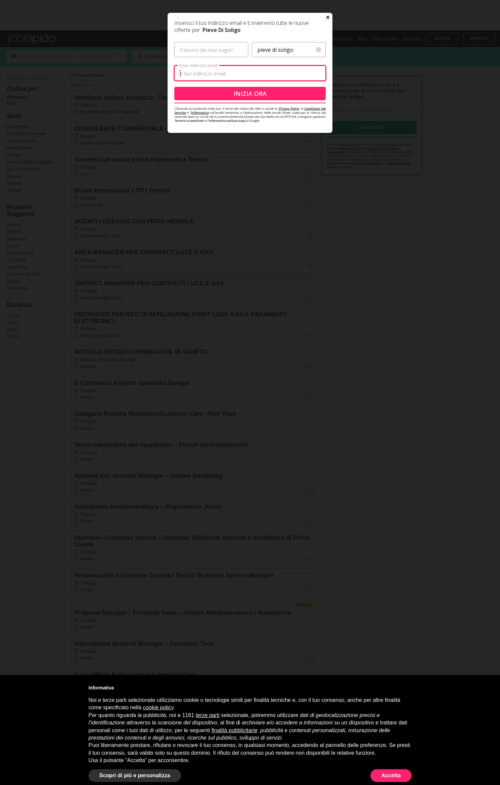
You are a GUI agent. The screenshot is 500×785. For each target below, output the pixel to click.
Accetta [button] (391, 775)
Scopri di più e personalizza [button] (134, 775)
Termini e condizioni (189, 185)
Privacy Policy (289, 173)
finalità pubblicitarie (234, 730)
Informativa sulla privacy (227, 185)
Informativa (200, 177)
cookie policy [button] (158, 707)
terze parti (207, 715)
